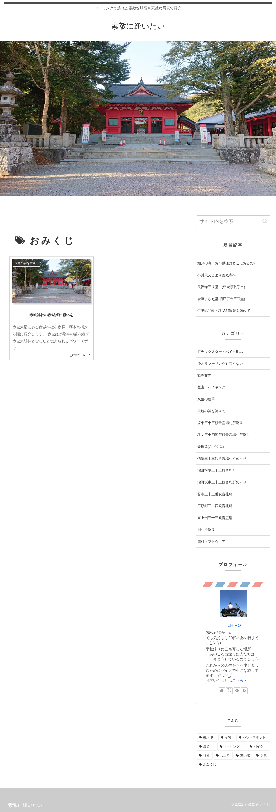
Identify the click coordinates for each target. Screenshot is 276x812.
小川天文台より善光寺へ (216, 275)
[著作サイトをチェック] (222, 690)
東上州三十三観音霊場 (214, 518)
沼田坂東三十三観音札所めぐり (221, 482)
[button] (265, 221)
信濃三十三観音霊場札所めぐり (221, 458)
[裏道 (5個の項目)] (206, 747)
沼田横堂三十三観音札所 (216, 470)
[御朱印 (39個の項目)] (207, 737)
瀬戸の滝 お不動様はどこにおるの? (226, 263)
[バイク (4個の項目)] (258, 747)
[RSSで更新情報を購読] (244, 690)
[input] (233, 221)
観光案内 (204, 375)
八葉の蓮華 (206, 399)
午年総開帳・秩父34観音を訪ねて (223, 311)
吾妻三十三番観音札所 (214, 494)
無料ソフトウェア (211, 542)
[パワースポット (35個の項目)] (253, 737)
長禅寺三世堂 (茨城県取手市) (221, 287)
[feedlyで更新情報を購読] (237, 690)
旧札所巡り (206, 530)
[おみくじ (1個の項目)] (233, 765)
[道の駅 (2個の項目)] (243, 756)
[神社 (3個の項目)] (205, 756)
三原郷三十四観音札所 (214, 506)
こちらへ (239, 680)
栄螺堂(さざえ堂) (210, 447)
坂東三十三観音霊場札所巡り (220, 423)
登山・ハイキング (211, 387)
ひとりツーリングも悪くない (220, 363)
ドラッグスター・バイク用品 (220, 352)
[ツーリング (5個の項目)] (231, 747)
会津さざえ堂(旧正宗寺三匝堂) (221, 299)
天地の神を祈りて (211, 411)
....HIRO (233, 625)
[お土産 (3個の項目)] (223, 756)
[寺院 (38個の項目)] (226, 737)
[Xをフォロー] (229, 690)
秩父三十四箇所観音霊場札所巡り (223, 435)
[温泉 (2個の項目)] (262, 756)
